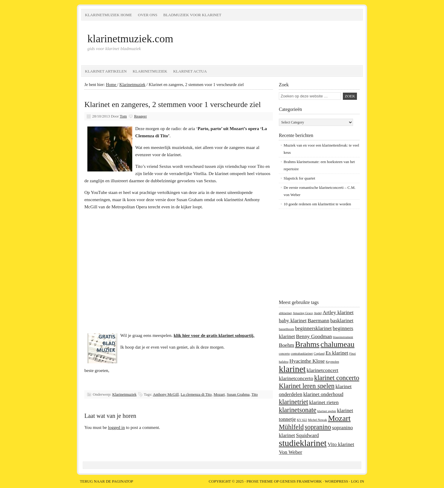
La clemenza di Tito (196, 394)
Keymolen (332, 361)
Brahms (307, 344)
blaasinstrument (343, 337)
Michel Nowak (317, 419)
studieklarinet (303, 443)
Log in (357, 481)
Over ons (147, 15)
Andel (318, 313)
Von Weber (290, 452)
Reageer (140, 116)
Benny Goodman (314, 336)
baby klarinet (293, 320)
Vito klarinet (341, 444)
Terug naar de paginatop (106, 481)
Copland (319, 353)
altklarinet (285, 313)
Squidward (307, 435)
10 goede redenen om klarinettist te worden (317, 204)
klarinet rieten (324, 402)
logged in (116, 427)
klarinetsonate (297, 410)
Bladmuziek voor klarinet (192, 15)
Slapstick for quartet (299, 178)
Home (111, 84)
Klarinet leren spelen (306, 386)
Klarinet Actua (190, 71)
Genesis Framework (301, 481)
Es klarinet (337, 353)
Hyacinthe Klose (307, 361)
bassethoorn (286, 329)
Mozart (219, 394)
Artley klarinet (338, 312)
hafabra (283, 361)
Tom (123, 116)
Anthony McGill (166, 394)
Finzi (352, 353)
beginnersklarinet (313, 328)
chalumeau (337, 344)
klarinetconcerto (296, 378)
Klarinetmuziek (150, 71)
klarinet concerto (336, 378)
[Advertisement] (316, 253)
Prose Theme (260, 481)
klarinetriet (293, 402)
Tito (254, 394)
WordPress (336, 481)
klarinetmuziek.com (130, 39)
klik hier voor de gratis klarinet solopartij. (214, 335)
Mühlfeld (291, 427)
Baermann (318, 320)
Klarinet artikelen (106, 71)
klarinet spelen (326, 411)
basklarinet (341, 320)
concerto (284, 353)
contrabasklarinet (302, 353)
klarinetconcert (322, 370)
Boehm (286, 345)
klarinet (292, 369)
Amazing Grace (303, 313)
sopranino (318, 427)
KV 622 (302, 419)
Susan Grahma (238, 394)
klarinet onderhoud (323, 394)
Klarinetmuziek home (108, 15)
